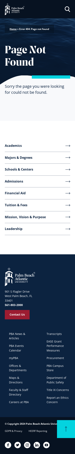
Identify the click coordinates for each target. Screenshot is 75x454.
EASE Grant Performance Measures (55, 346)
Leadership (13, 229)
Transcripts (54, 334)
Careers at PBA (19, 402)
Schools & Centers (19, 169)
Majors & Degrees (18, 157)
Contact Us (17, 314)
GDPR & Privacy (13, 431)
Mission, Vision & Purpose (25, 217)
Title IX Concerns (58, 390)
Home (13, 29)
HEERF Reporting (38, 431)
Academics (13, 145)
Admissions (14, 181)
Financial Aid (15, 193)
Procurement (55, 358)
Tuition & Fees (16, 205)
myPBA (13, 358)
